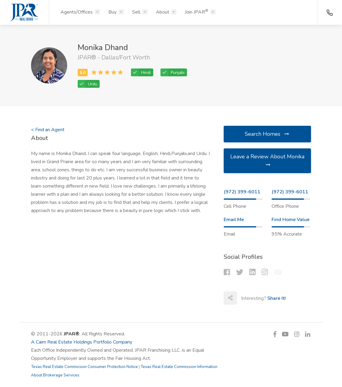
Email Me (234, 219)
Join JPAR (196, 11)
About (162, 12)
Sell (136, 12)
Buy (112, 12)
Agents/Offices (77, 12)
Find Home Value (290, 219)
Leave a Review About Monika (267, 160)
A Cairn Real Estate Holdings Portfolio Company (81, 342)
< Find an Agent (47, 129)
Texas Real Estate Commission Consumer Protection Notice (84, 367)
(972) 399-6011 (242, 192)
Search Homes (267, 134)
